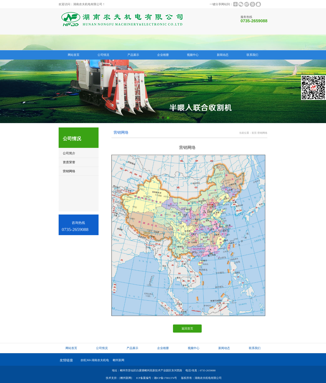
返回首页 (187, 328)
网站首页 (73, 54)
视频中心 (193, 54)
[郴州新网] (125, 377)
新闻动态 (222, 54)
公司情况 (103, 54)
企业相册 (163, 54)
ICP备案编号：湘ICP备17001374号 (156, 377)
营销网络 (262, 132)
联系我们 (252, 54)
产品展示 (133, 54)
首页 (254, 132)
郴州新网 (118, 360)
